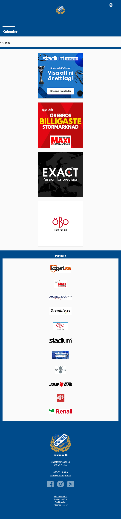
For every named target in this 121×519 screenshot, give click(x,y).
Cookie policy (60, 502)
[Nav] (6, 5)
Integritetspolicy (61, 505)
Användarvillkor (60, 499)
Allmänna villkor (60, 496)
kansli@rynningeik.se (60, 475)
